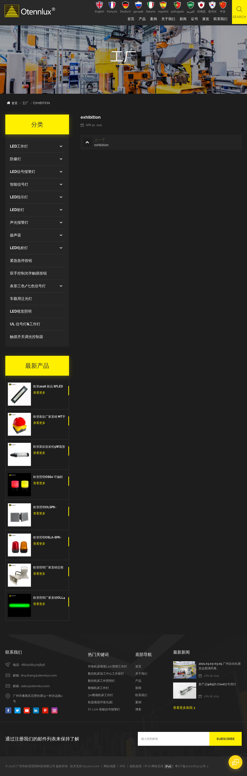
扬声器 (15, 235)
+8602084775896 (33, 665)
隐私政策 (136, 766)
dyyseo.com (91, 766)
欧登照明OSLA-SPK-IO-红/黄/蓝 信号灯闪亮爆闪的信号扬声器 (48, 538)
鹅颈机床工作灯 (98, 688)
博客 (138, 709)
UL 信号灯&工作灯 (25, 324)
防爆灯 (15, 159)
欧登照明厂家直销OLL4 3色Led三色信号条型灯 (49, 598)
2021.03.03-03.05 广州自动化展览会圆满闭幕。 (220, 666)
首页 (129, 19)
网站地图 (110, 766)
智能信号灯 (19, 184)
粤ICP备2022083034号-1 (191, 766)
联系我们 (219, 19)
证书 (193, 19)
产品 (141, 19)
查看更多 (39, 392)
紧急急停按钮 (21, 260)
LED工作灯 (19, 146)
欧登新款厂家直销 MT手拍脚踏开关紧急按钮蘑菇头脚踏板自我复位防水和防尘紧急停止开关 (49, 417)
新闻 (181, 19)
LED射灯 (17, 210)
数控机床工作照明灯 (101, 680)
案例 (152, 19)
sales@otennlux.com (35, 686)
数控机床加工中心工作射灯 (106, 673)
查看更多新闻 (183, 708)
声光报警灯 (19, 222)
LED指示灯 (19, 197)
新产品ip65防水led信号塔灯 (217, 684)
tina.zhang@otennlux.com (39, 675)
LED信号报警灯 (22, 171)
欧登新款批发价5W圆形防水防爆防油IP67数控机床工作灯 (49, 447)
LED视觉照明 (21, 311)
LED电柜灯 (19, 248)
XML (123, 766)
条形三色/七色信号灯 (28, 286)
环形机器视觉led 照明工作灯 (107, 666)
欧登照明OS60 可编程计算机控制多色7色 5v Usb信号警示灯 (48, 477)
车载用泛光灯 (21, 298)
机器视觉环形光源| (100, 702)
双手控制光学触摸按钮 (28, 273)
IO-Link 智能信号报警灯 (104, 709)
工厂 (25, 103)
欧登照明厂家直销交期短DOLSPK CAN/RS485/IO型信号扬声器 (49, 568)
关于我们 (167, 19)
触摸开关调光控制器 (26, 337)
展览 (204, 19)
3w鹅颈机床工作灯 (100, 695)
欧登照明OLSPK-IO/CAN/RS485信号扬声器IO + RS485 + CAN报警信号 (49, 507)
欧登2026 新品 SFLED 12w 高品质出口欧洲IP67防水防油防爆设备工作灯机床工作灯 (48, 387)
